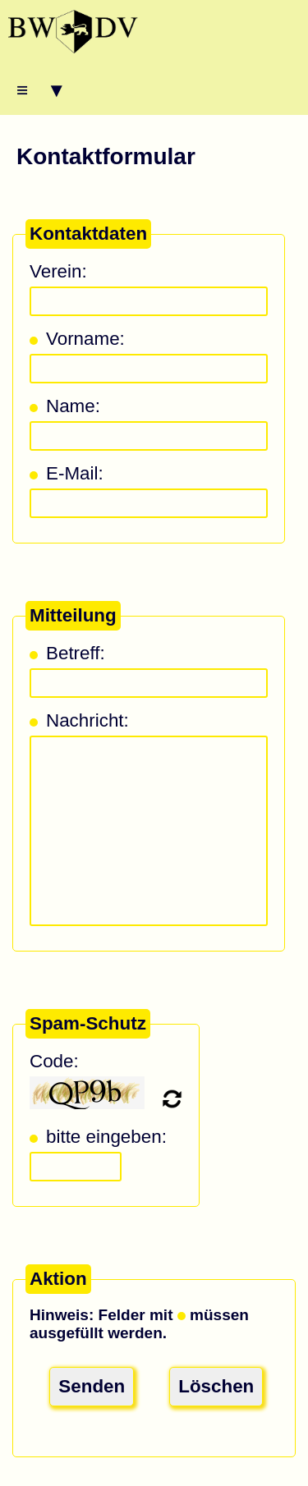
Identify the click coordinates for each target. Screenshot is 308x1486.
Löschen (216, 1386)
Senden (91, 1386)
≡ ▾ (39, 90)
